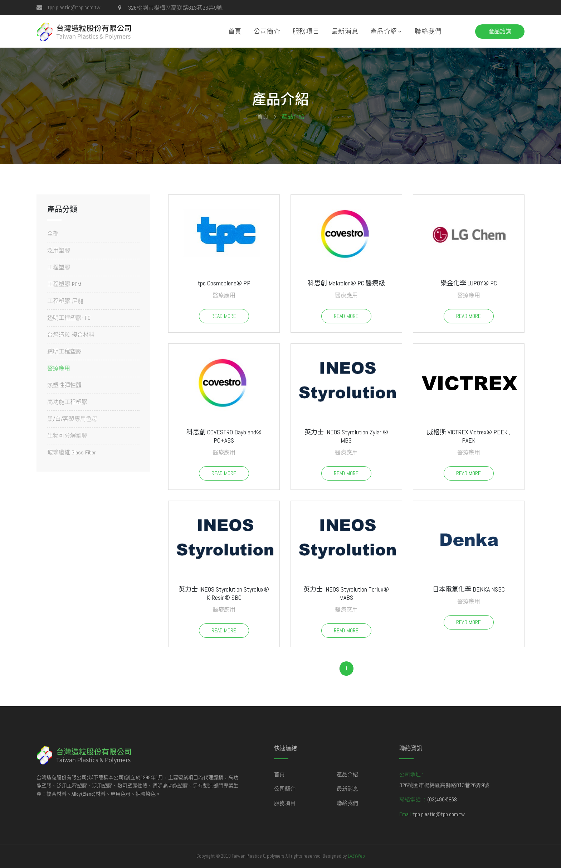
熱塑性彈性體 (64, 385)
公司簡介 (267, 31)
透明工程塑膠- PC (69, 318)
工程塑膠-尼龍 (65, 301)
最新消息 (345, 31)
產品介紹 (383, 31)
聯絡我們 (428, 31)
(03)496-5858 (442, 799)
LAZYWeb (356, 856)
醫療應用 (58, 368)
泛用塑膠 (58, 250)
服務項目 (306, 31)
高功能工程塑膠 (67, 402)
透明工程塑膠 (64, 351)
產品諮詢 (499, 31)
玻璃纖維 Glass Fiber (71, 452)
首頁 (235, 31)
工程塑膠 (58, 267)
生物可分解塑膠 (67, 435)
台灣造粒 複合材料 (70, 334)
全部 (53, 234)
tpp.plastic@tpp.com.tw (74, 7)
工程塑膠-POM (64, 284)
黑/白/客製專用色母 (72, 419)
